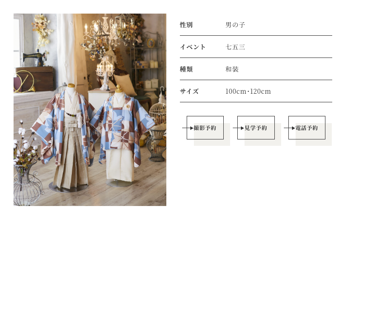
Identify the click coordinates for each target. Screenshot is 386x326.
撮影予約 (205, 127)
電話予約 (306, 127)
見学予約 (256, 127)
